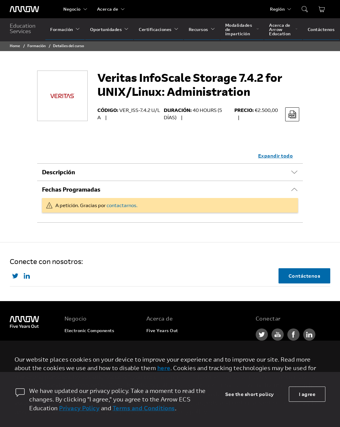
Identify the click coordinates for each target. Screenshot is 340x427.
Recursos (198, 29)
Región (277, 9)
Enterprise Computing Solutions (99, 342)
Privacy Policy (79, 408)
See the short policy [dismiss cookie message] (249, 394)
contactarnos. (122, 205)
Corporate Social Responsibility (180, 353)
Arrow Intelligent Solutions (94, 353)
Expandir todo (275, 155)
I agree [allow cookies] (307, 394)
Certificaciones (155, 29)
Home (15, 45)
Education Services (23, 28)
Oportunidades (106, 29)
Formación (61, 29)
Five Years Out (162, 330)
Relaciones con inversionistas (178, 365)
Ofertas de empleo (166, 342)
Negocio (72, 9)
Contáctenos (321, 29)
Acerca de (107, 9)
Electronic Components (89, 330)
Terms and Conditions (144, 408)
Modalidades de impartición (238, 29)
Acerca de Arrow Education (280, 29)
